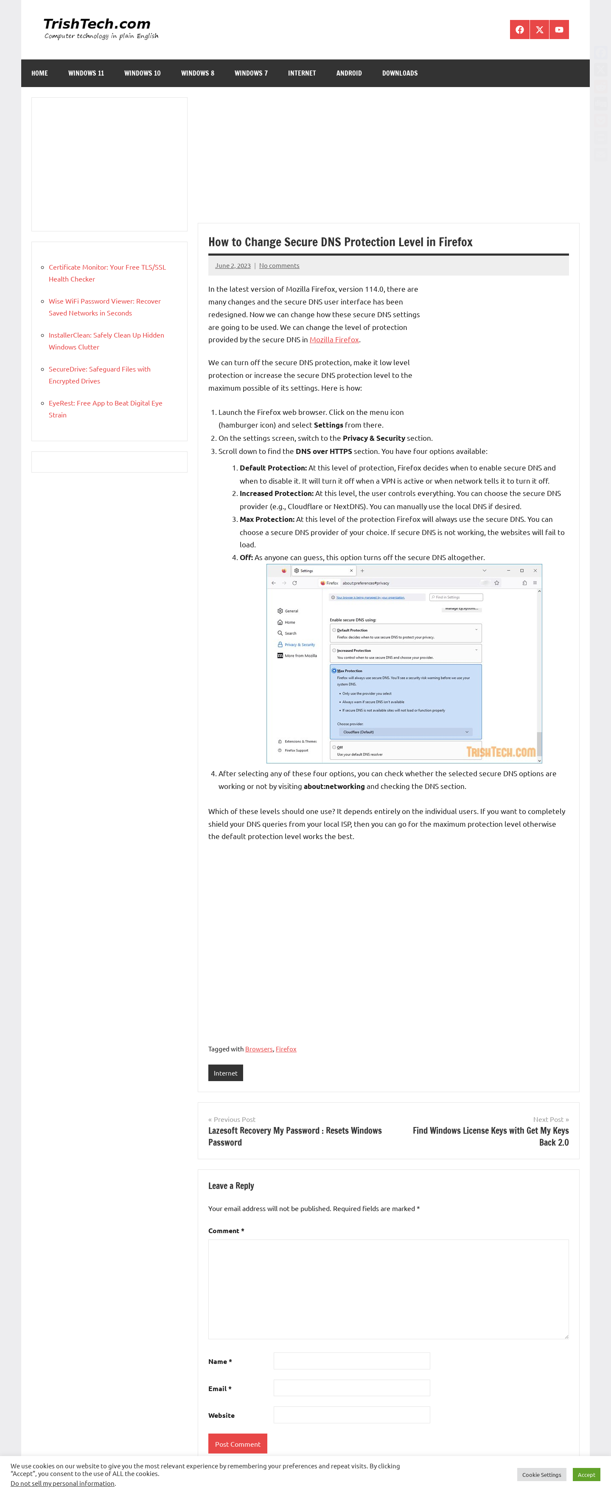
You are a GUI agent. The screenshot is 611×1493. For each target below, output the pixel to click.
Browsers (259, 1049)
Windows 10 (142, 73)
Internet (302, 73)
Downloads (400, 73)
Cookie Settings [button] (541, 1474)
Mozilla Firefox (334, 339)
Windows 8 (197, 73)
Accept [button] (586, 1474)
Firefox (286, 1049)
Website (221, 1415)
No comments (279, 265)
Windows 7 (251, 73)
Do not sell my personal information (63, 1483)
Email (220, 1388)
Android (349, 73)
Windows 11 (86, 73)
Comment (226, 1230)
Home (39, 73)
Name (220, 1361)
